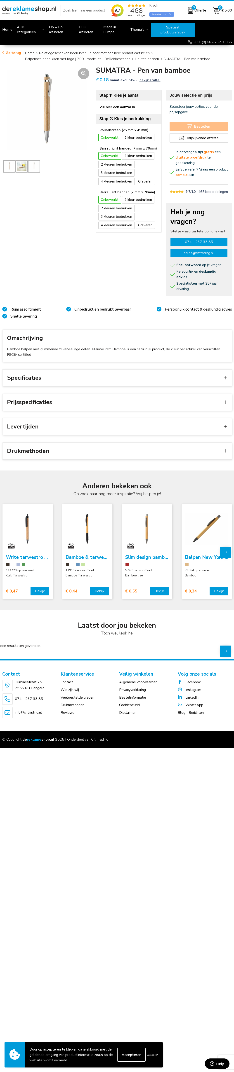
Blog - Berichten (191, 712)
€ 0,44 (72, 591)
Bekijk (40, 591)
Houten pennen (147, 58)
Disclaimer (127, 712)
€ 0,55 (131, 591)
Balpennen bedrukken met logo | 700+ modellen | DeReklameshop (77, 58)
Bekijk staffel (150, 80)
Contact (67, 682)
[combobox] (90, 10)
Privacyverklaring (132, 689)
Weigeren (152, 1055)
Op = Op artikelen (56, 30)
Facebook (189, 682)
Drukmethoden (72, 704)
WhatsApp (190, 704)
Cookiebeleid (129, 704)
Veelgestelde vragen (77, 697)
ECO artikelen (86, 30)
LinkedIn (188, 697)
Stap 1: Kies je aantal (119, 95)
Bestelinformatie (132, 697)
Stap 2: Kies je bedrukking (125, 118)
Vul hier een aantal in (117, 107)
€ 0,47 (12, 591)
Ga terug (13, 52)
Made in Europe (109, 30)
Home (30, 53)
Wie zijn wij (70, 689)
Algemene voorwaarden (138, 682)
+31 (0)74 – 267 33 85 (213, 42)
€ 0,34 (191, 591)
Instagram (189, 689)
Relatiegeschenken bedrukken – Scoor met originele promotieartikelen (94, 53)
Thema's (137, 29)
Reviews (67, 712)
